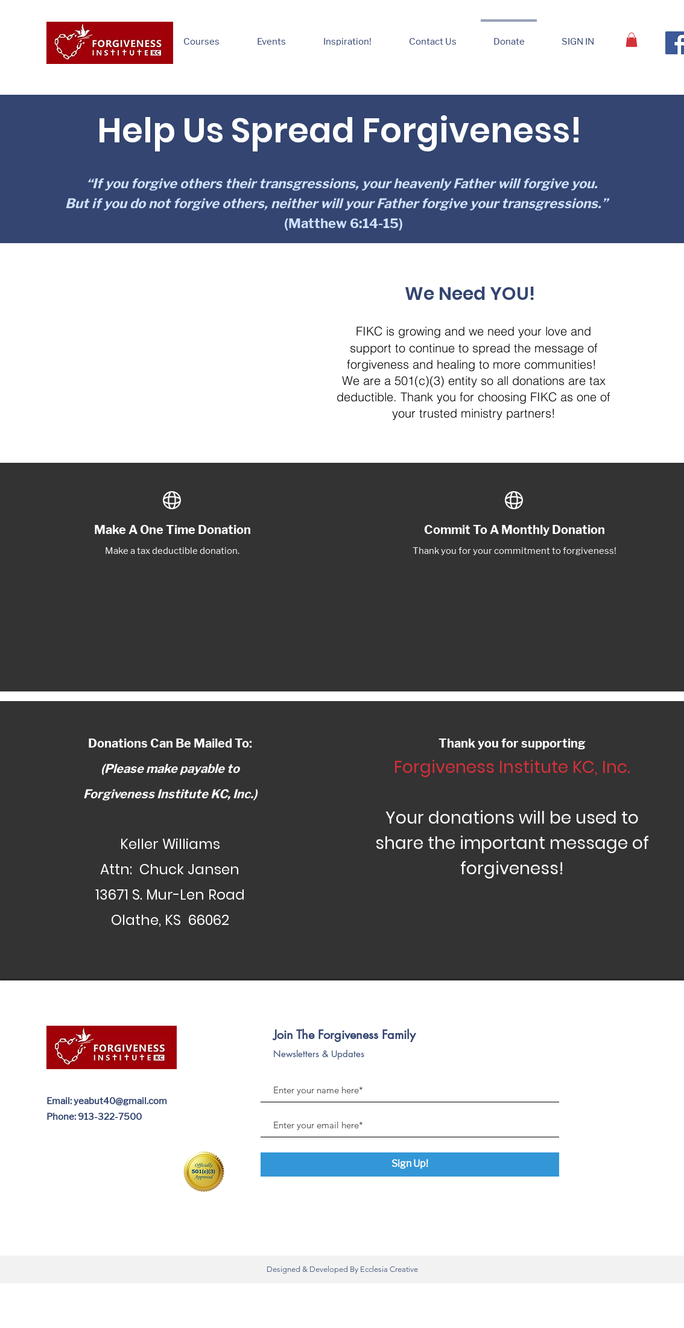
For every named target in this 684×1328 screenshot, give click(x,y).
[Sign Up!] (410, 1164)
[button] (347, 36)
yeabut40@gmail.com (120, 1101)
